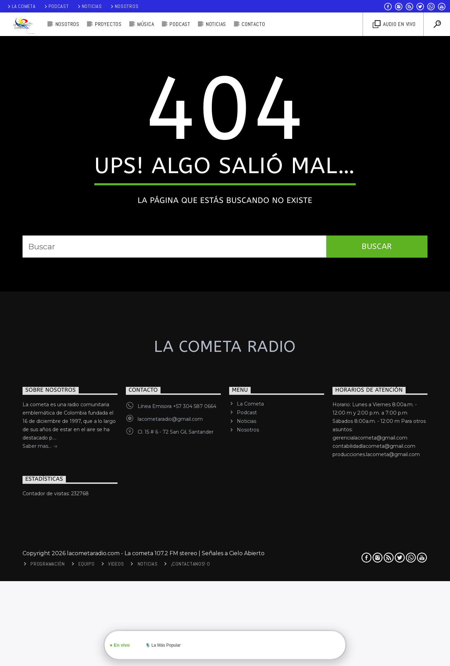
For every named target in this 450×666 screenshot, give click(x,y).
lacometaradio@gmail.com (170, 615)
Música (145, 24)
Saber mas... (40, 643)
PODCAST (180, 24)
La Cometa (21, 6)
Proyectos (108, 24)
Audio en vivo (394, 24)
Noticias (89, 6)
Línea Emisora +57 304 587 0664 (177, 603)
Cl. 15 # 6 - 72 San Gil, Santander (176, 628)
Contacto (253, 24)
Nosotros (124, 6)
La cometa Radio (225, 543)
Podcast (56, 6)
